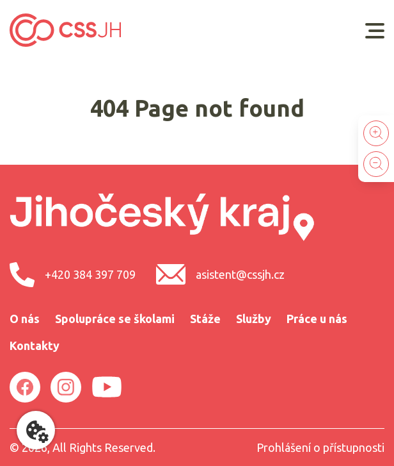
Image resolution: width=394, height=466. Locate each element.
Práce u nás (317, 318)
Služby (253, 318)
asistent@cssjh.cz (220, 274)
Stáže (205, 318)
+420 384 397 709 (73, 274)
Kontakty (34, 345)
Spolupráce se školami (115, 318)
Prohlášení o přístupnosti (320, 447)
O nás (25, 318)
